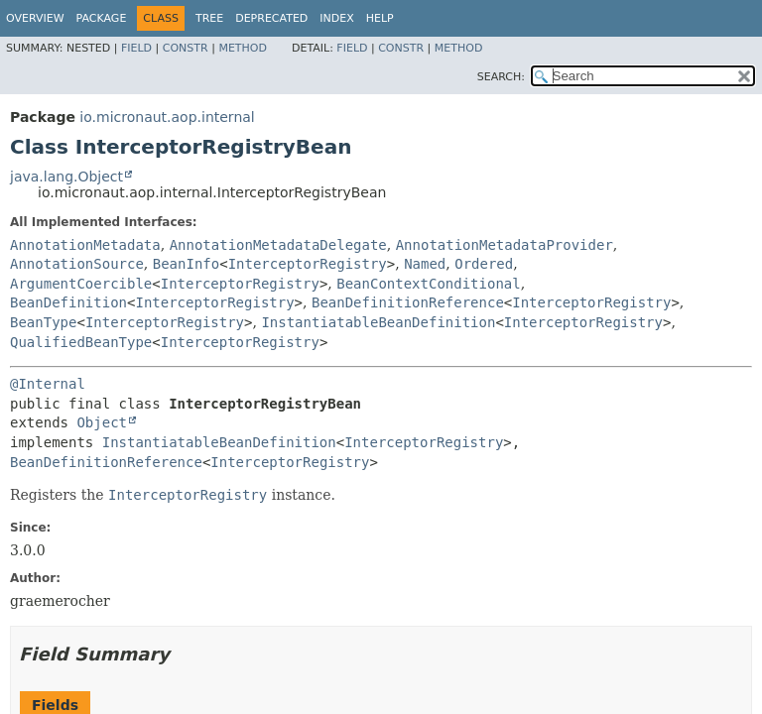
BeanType (43, 322)
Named (424, 264)
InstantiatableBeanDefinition (378, 322)
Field (136, 48)
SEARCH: (501, 76)
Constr (185, 48)
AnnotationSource (77, 264)
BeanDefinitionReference (408, 302)
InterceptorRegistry (307, 264)
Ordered (483, 264)
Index (336, 18)
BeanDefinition (68, 302)
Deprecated (271, 18)
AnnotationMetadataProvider (504, 245)
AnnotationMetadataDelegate (278, 245)
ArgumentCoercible (81, 284)
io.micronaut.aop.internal (166, 117)
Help (380, 18)
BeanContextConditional (428, 284)
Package (101, 18)
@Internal (47, 384)
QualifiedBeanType (81, 342)
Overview (35, 18)
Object (101, 422)
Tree (209, 18)
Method (242, 48)
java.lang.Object (66, 176)
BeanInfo (186, 264)
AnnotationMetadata (85, 245)
